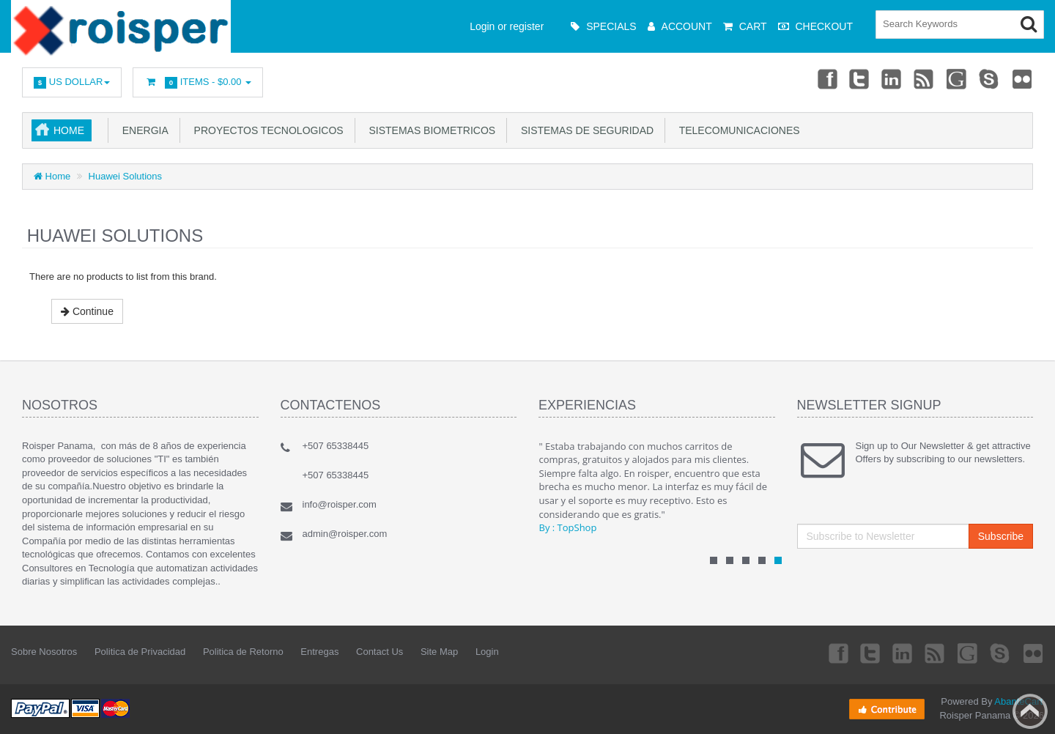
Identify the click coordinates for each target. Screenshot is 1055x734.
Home (68, 130)
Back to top (1030, 711)
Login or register (507, 26)
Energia (142, 130)
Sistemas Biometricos (429, 130)
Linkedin (892, 78)
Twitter (859, 78)
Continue (87, 311)
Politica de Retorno (243, 651)
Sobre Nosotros (44, 651)
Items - (197, 82)
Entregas (319, 651)
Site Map (439, 651)
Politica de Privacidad (140, 651)
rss (925, 78)
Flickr (1023, 78)
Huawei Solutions (125, 176)
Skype (990, 78)
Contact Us (379, 651)
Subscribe (1000, 536)
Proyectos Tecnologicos (266, 130)
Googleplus (958, 78)
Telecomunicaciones (736, 130)
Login (487, 651)
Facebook (826, 78)
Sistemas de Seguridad (584, 130)
